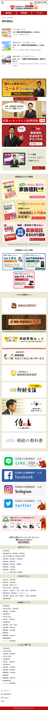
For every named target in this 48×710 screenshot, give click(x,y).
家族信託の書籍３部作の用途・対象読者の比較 (24, 244)
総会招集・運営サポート (10, 585)
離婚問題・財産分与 (9, 635)
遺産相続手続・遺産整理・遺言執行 (14, 553)
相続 (20, 63)
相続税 (39, 50)
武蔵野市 (27, 50)
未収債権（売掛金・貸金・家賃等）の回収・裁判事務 (19, 596)
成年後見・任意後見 (9, 667)
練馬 (27, 34)
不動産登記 (6, 551)
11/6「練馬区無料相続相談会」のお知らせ (26, 32)
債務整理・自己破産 (9, 567)
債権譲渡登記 (7, 598)
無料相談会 (22, 34)
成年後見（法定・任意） (10, 625)
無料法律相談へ (24, 542)
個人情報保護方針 (6, 694)
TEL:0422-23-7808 (40, 2)
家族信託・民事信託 (9, 561)
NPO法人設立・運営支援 (10, 588)
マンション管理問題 (9, 641)
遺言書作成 (6, 622)
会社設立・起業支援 (9, 579)
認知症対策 (30, 63)
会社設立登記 (7, 651)
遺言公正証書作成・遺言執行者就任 (14, 556)
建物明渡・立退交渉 (9, 569)
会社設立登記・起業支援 (10, 608)
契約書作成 (6, 614)
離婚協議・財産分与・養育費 (12, 564)
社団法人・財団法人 (9, 619)
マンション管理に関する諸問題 (12, 572)
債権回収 (5, 633)
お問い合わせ (5, 697)
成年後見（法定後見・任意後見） (13, 559)
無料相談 (24, 13)
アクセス (39, 13)
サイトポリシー (5, 690)
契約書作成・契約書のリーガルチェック (15, 593)
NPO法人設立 (7, 616)
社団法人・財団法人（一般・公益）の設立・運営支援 (19, 590)
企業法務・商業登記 (9, 653)
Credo (2, 701)
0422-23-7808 (25, 540)
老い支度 (42, 63)
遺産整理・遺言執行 (9, 627)
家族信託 (9, 13)
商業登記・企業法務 (9, 582)
